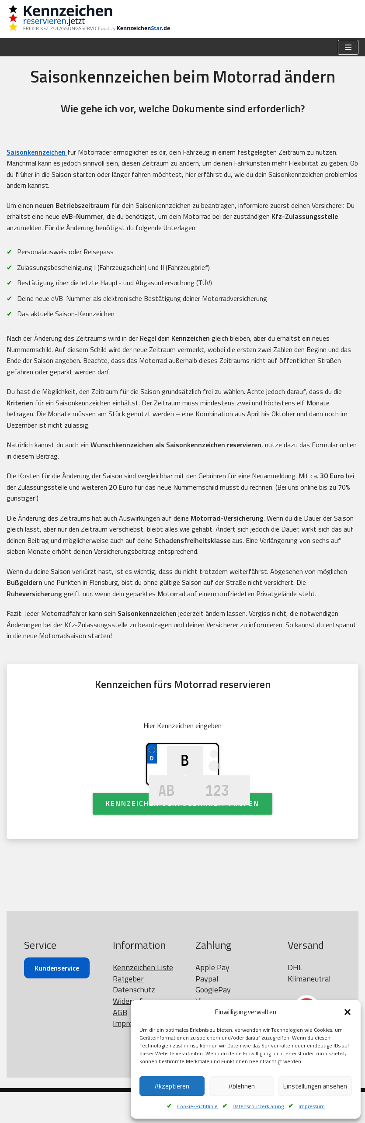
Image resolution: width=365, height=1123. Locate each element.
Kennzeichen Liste (143, 998)
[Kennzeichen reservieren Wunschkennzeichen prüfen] (83, 19)
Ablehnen (242, 1086)
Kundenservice (57, 999)
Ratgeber (128, 1010)
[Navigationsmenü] (348, 47)
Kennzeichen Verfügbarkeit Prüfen (182, 834)
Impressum (312, 1106)
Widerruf (128, 1032)
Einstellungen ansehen (315, 1086)
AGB (120, 1043)
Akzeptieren (172, 1086)
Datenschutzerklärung (258, 1106)
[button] (347, 1012)
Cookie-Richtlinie (197, 1106)
